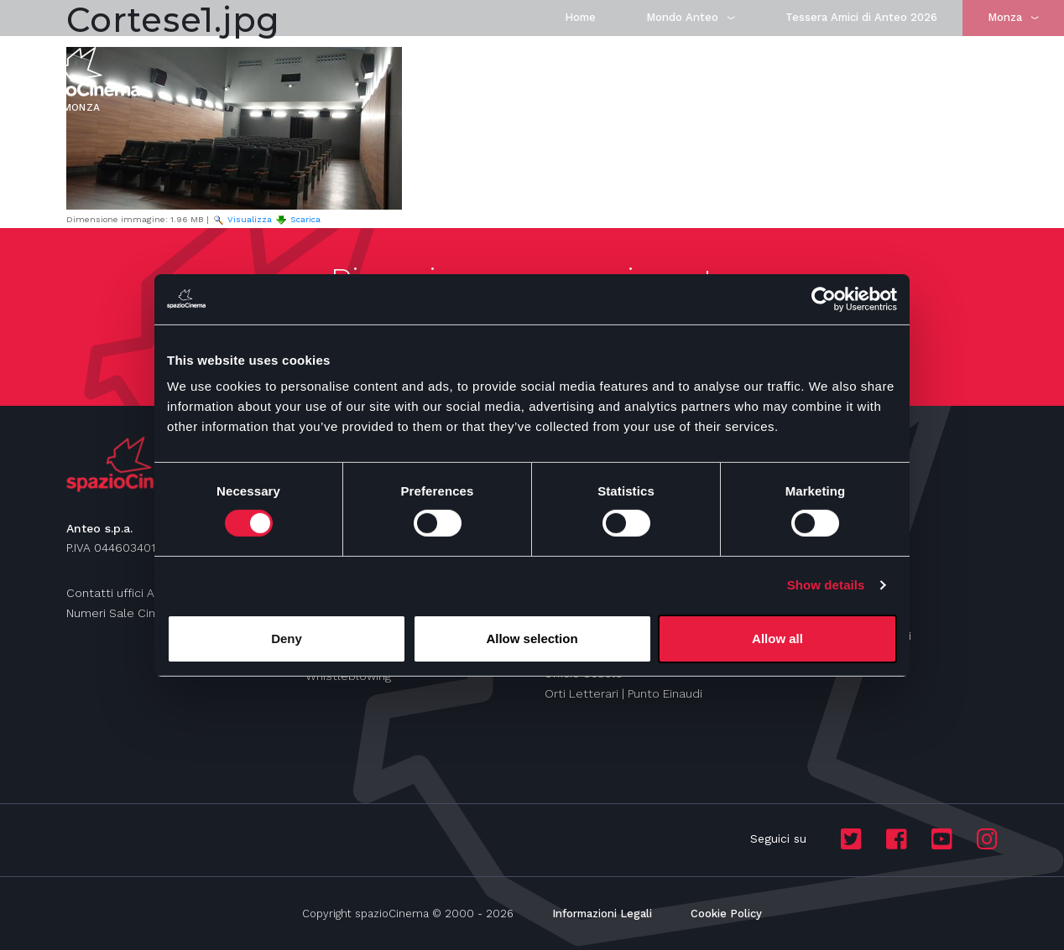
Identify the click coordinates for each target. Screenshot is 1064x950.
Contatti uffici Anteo (123, 593)
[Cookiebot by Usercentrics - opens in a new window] (823, 298)
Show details (826, 585)
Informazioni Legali (602, 913)
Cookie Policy (726, 913)
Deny (286, 638)
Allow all (777, 638)
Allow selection (531, 638)
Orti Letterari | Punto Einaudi (623, 693)
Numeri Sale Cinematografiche (152, 613)
